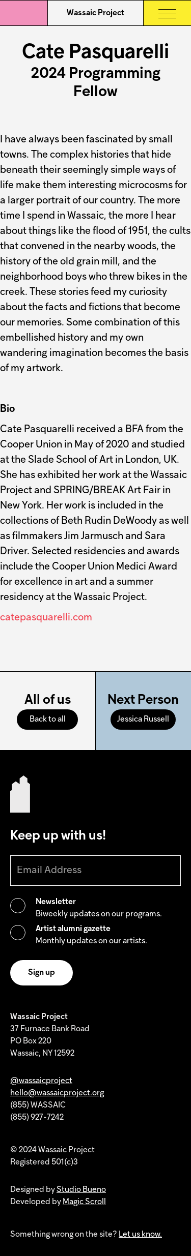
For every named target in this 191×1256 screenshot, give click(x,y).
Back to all (48, 719)
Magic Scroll (84, 1202)
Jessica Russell (143, 719)
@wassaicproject (41, 1081)
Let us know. (140, 1234)
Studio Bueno (81, 1189)
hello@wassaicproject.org (57, 1093)
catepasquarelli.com (46, 617)
